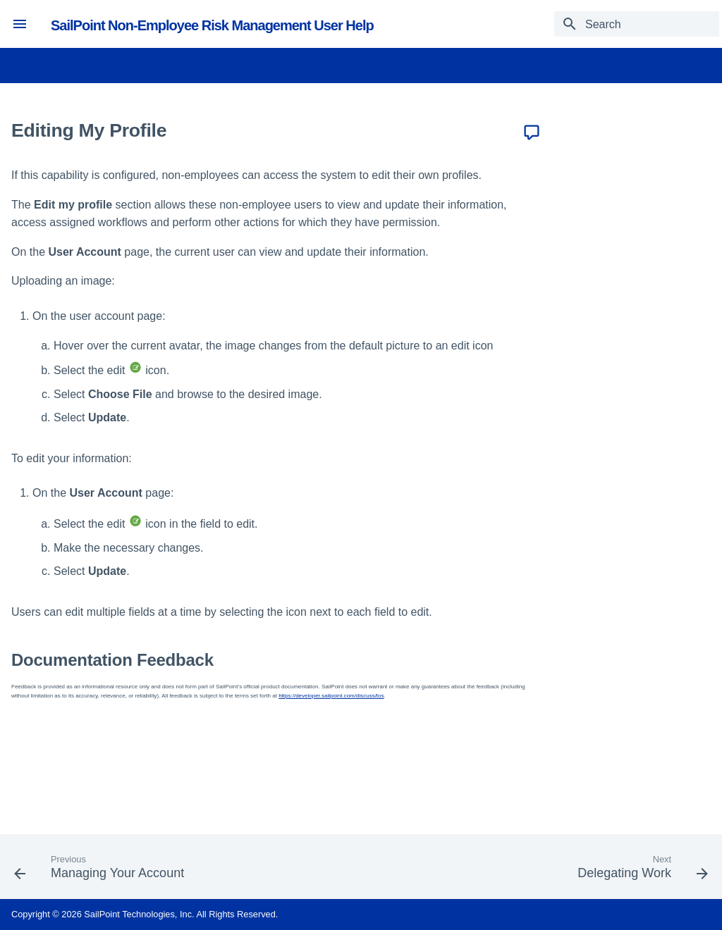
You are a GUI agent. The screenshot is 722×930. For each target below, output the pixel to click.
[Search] (636, 24)
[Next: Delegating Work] (639, 871)
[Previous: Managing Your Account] (102, 871)
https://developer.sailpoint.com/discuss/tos (331, 696)
